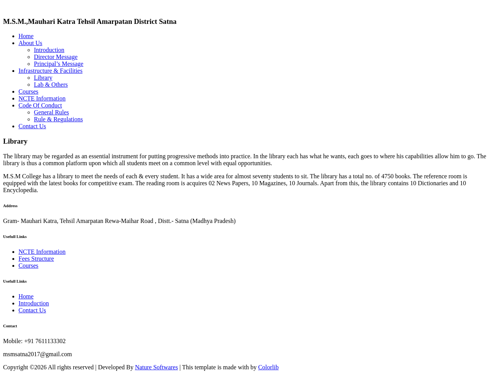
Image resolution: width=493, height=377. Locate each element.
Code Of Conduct (40, 105)
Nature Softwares (156, 367)
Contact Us (32, 126)
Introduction (49, 50)
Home (26, 36)
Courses (28, 91)
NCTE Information (41, 98)
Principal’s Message (58, 63)
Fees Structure (36, 258)
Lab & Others (51, 84)
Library (43, 77)
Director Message (55, 57)
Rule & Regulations (58, 119)
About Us (30, 43)
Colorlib (268, 367)
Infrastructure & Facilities (50, 70)
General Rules (51, 112)
